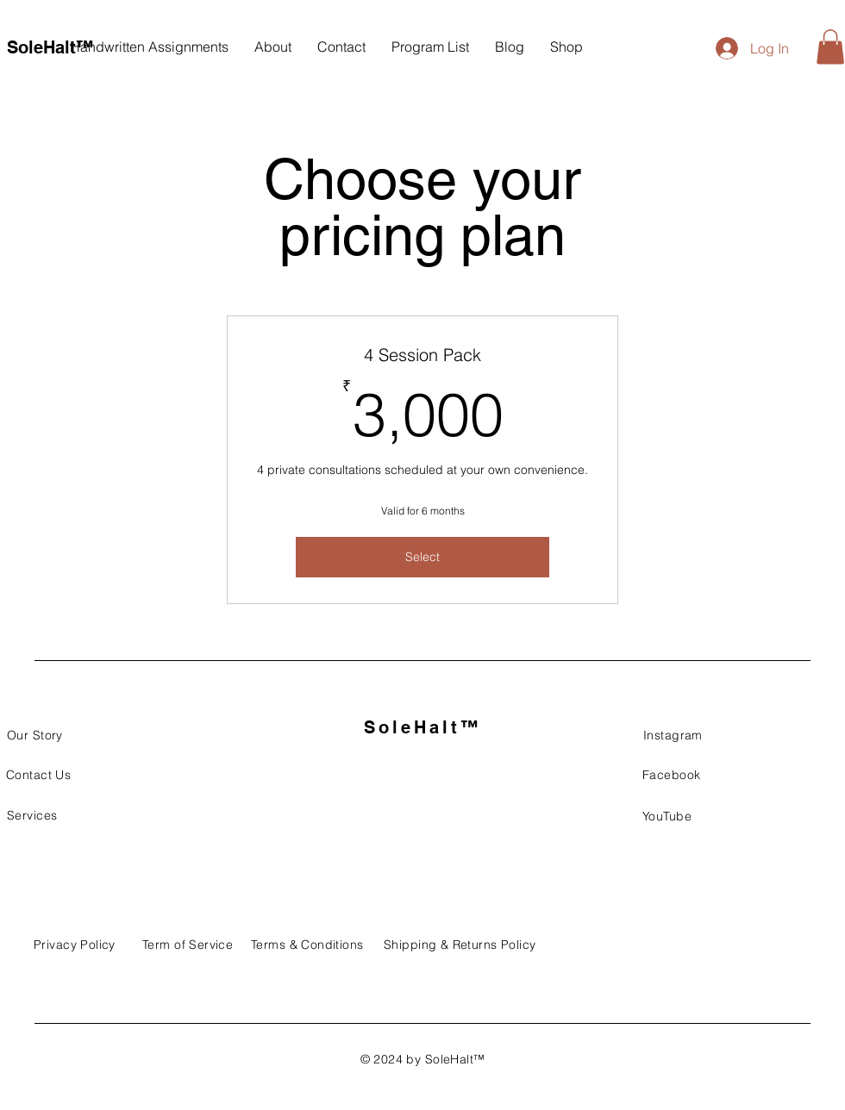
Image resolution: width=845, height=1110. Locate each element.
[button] (830, 47)
